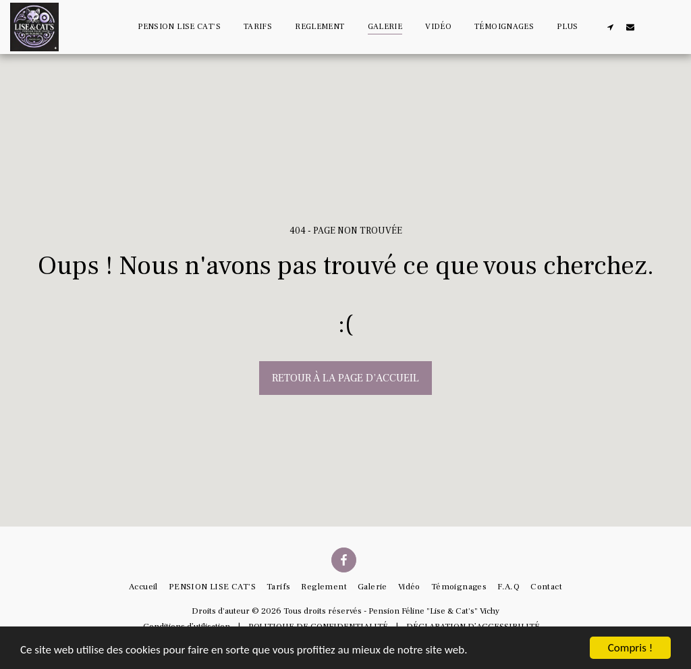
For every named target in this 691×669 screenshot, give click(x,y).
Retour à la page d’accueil (345, 378)
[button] (610, 26)
